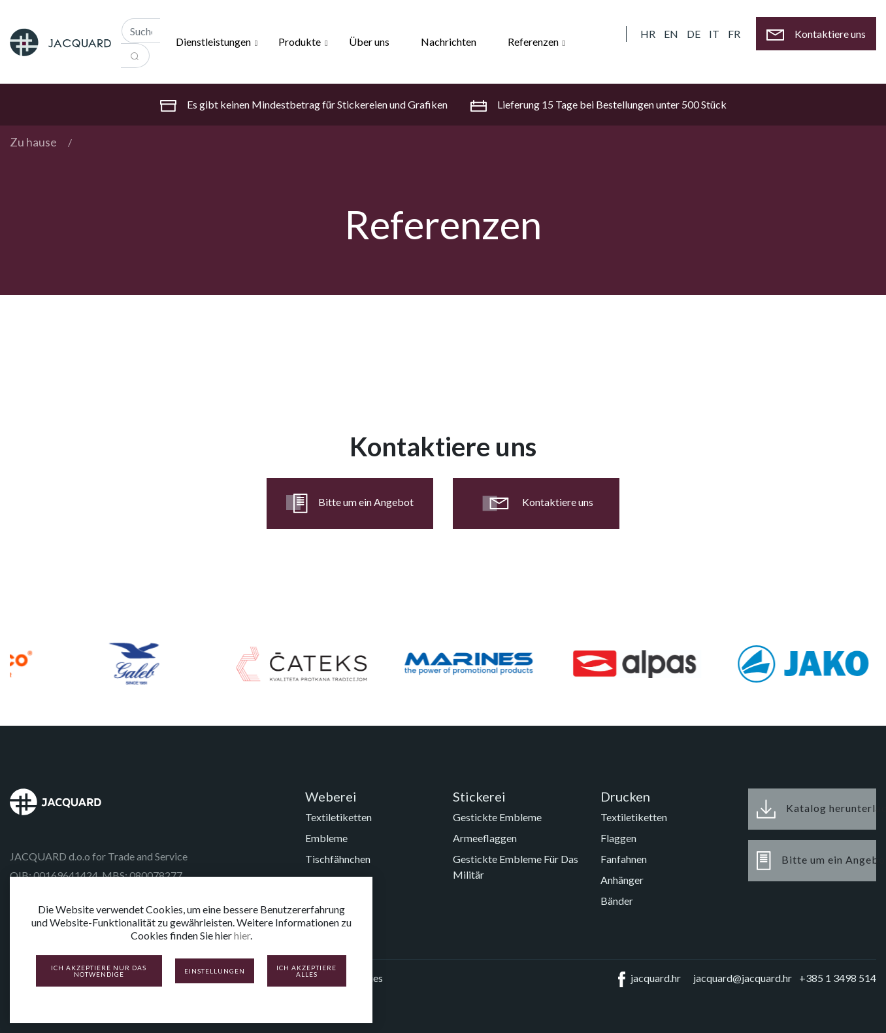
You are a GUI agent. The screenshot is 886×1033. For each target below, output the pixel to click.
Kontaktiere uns (536, 503)
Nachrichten (448, 41)
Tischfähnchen (337, 859)
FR (734, 33)
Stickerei (479, 796)
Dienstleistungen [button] (214, 41)
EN (671, 33)
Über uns (369, 41)
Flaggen (618, 838)
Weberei (331, 796)
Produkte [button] (300, 41)
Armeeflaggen (485, 838)
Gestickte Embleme (497, 817)
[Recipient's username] (141, 30)
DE (693, 33)
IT (714, 33)
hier (242, 935)
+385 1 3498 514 (837, 978)
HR (647, 33)
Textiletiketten (338, 817)
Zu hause (33, 142)
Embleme (326, 838)
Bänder (616, 900)
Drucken (625, 796)
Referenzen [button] (534, 41)
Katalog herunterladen (816, 809)
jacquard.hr (647, 979)
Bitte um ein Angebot (350, 503)
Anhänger (622, 879)
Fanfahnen (623, 859)
